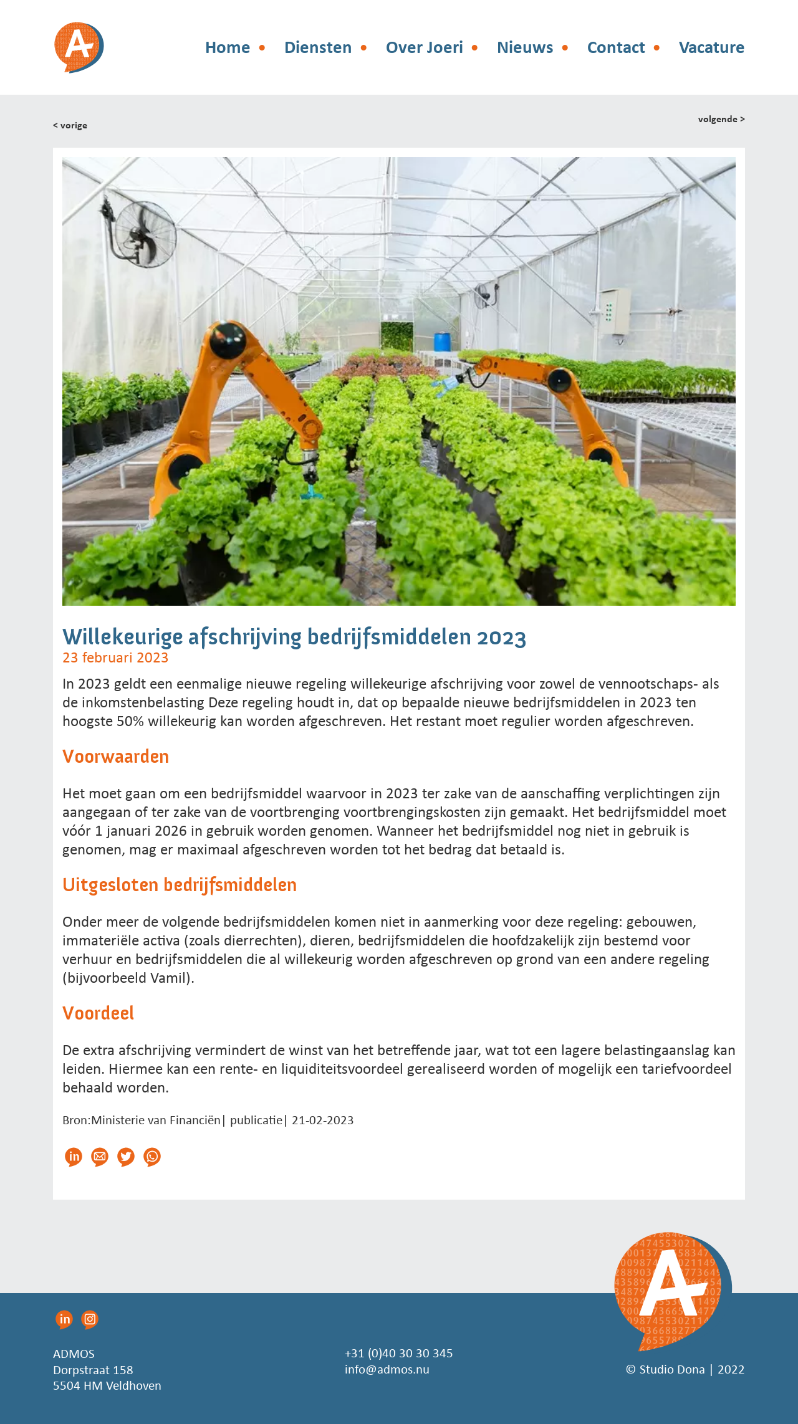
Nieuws (525, 47)
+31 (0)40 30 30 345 (399, 1353)
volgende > (721, 119)
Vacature (712, 47)
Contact (616, 47)
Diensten (318, 47)
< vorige (70, 124)
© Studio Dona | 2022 (685, 1369)
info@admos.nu (387, 1369)
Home (228, 47)
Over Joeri (424, 47)
